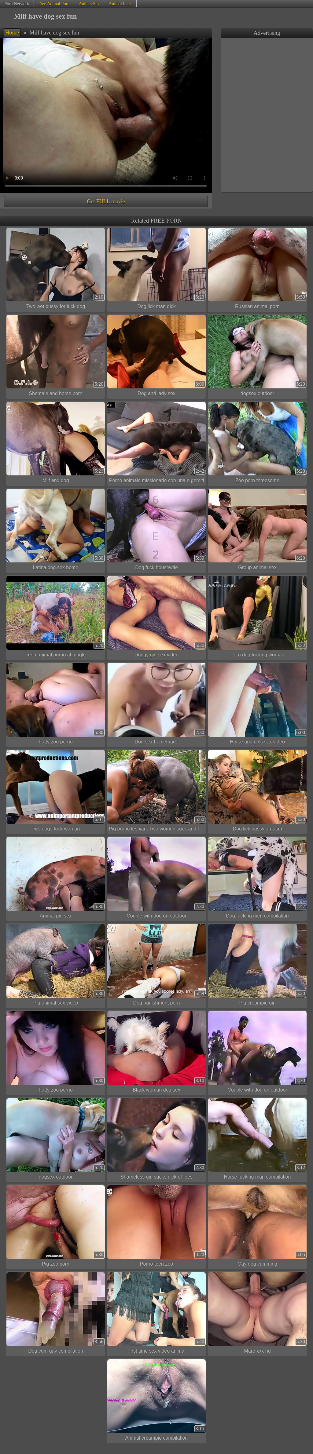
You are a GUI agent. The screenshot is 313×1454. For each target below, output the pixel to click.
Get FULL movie (106, 201)
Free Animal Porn (53, 3)
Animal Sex (89, 3)
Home (12, 33)
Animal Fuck (120, 3)
